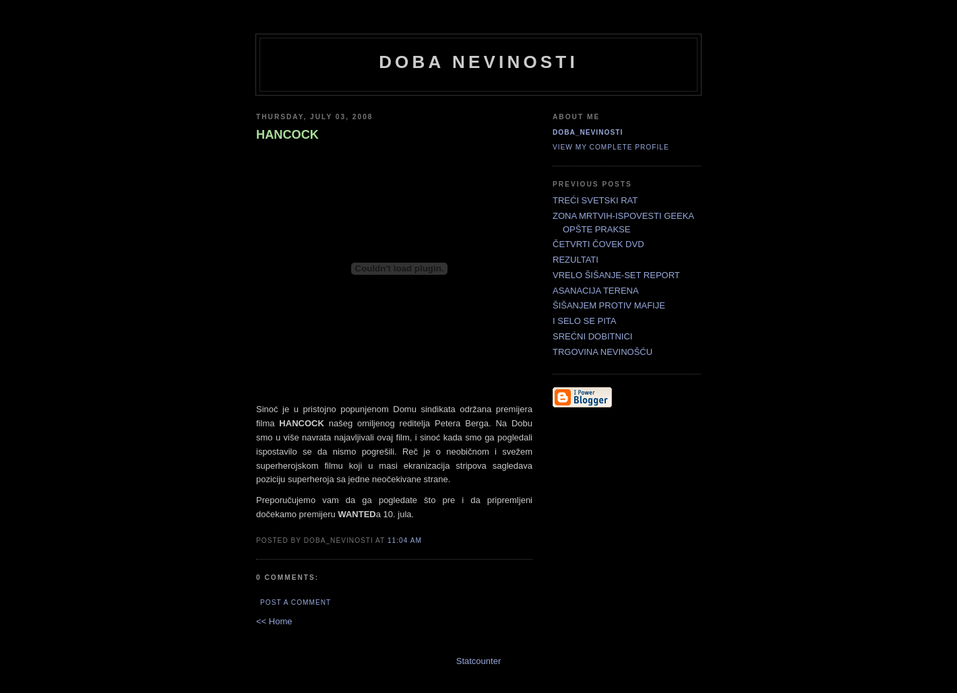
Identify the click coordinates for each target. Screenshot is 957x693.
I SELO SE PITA (584, 321)
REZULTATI (575, 260)
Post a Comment (295, 602)
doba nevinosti (478, 62)
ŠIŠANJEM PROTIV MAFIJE (609, 305)
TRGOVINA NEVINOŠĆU (602, 352)
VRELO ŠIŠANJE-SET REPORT (616, 275)
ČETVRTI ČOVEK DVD (598, 244)
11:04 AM (405, 540)
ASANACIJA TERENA (596, 291)
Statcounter (478, 661)
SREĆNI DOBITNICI (592, 336)
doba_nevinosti (588, 132)
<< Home (274, 621)
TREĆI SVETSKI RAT (595, 200)
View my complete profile (611, 147)
